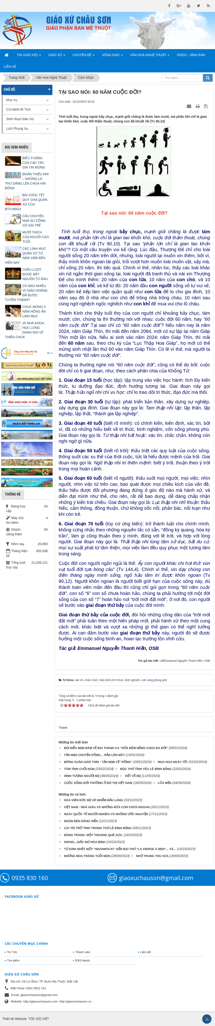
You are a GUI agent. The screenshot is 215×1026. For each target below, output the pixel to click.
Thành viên (82, 952)
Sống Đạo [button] (112, 56)
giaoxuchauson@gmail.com (156, 878)
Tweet (63, 727)
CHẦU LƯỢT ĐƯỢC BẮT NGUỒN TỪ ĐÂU (35, 274)
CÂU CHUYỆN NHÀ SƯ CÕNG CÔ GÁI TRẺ (34, 220)
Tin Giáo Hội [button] (29, 56)
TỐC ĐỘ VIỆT (38, 1019)
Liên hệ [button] (10, 66)
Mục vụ (11, 100)
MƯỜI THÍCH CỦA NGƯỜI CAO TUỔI (35, 236)
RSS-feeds (82, 960)
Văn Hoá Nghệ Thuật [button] (150, 56)
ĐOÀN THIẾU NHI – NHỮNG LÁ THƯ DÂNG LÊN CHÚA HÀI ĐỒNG (27, 181)
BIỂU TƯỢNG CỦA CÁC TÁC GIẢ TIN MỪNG (33, 162)
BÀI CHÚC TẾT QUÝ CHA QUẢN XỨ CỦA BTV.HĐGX (26, 202)
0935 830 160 (30, 878)
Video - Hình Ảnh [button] (191, 55)
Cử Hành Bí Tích (18, 109)
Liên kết (145, 952)
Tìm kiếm (13, 960)
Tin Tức (12, 952)
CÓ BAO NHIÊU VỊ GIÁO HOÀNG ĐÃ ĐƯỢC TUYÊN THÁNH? (26, 293)
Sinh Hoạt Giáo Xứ (20, 119)
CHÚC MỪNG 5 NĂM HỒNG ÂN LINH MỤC (34, 311)
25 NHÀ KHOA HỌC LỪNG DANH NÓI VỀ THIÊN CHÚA (24, 330)
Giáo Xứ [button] (56, 56)
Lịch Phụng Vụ (17, 128)
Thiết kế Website (14, 1019)
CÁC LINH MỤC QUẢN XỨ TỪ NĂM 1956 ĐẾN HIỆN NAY (25, 255)
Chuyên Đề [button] (83, 56)
